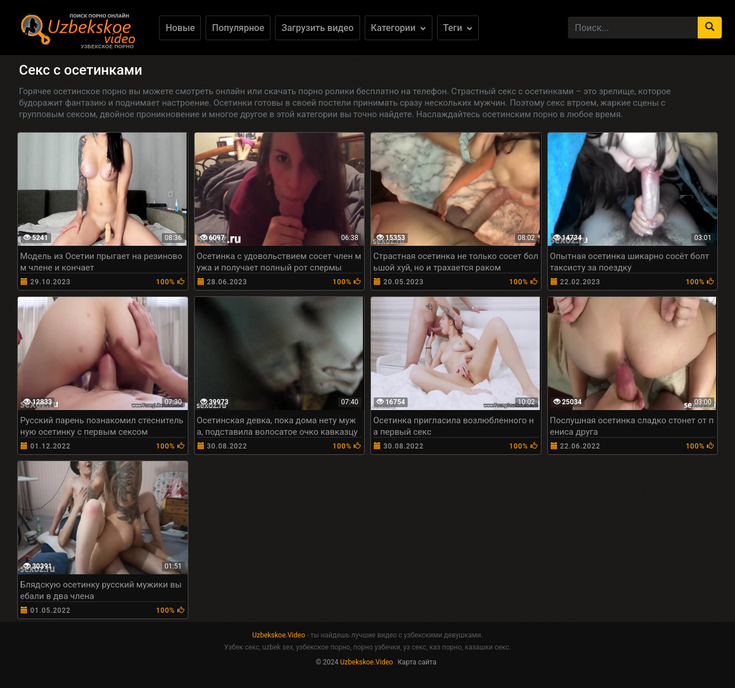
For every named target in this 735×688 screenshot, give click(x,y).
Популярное (238, 27)
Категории (398, 27)
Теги (458, 27)
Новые (180, 27)
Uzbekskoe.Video (278, 635)
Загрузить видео (317, 27)
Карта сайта (416, 662)
